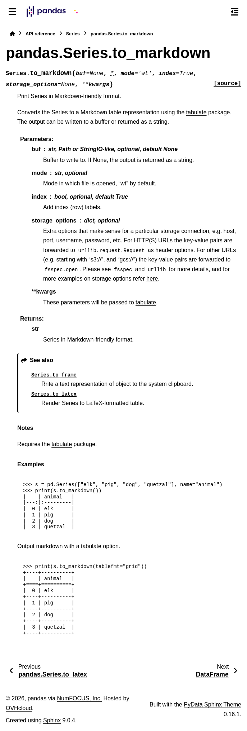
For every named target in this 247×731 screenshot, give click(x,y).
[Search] (219, 12)
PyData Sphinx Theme (212, 704)
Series (73, 33)
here (152, 279)
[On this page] (234, 11)
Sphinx (52, 720)
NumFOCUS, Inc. (79, 698)
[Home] (12, 34)
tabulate (196, 112)
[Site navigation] (12, 11)
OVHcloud (19, 708)
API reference (40, 33)
